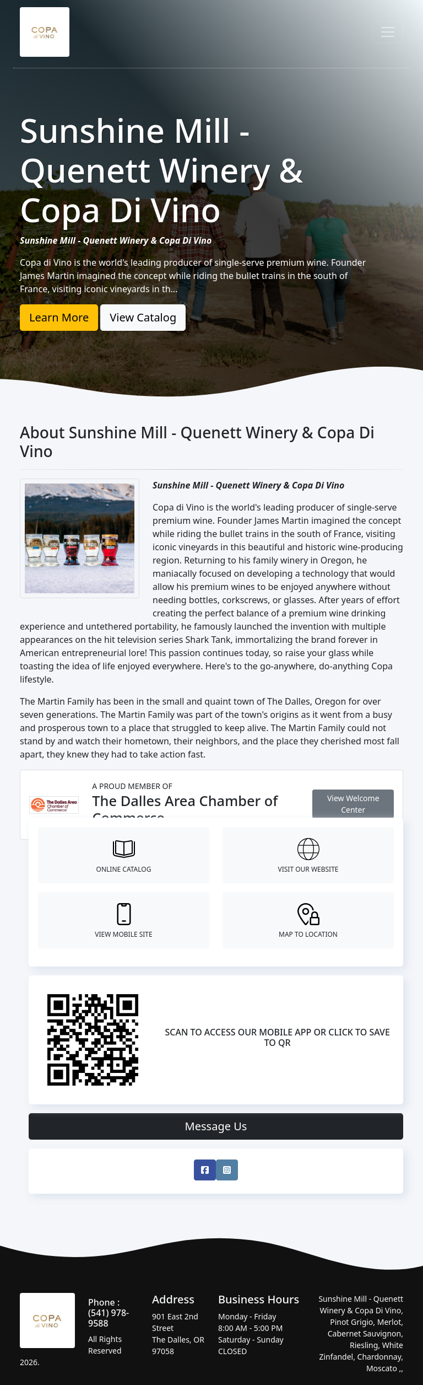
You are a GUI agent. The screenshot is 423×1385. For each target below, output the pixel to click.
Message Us (216, 1126)
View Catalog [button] (143, 317)
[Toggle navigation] (387, 32)
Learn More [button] (59, 317)
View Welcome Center (353, 804)
